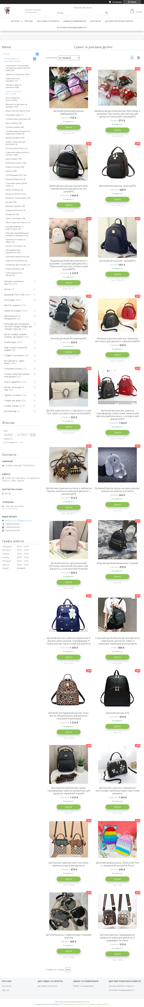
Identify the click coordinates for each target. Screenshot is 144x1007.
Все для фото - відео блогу (14, 362)
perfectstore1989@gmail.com (18, 520)
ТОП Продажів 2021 (14, 175)
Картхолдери (12, 159)
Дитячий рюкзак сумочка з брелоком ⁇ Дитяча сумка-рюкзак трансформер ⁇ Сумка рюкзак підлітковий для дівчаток (69, 641)
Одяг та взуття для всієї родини (15, 348)
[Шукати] (106, 13)
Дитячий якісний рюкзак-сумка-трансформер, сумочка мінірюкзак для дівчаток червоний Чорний (68, 790)
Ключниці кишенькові (15, 256)
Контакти (95, 21)
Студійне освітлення (14, 355)
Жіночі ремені (12, 123)
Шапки (9, 171)
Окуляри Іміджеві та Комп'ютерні (14, 227)
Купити (68, 127)
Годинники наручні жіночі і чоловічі (18, 153)
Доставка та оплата (48, 21)
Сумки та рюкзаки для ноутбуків (15, 142)
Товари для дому (12, 400)
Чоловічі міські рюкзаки (16, 119)
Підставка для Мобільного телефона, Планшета (17, 234)
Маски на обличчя (14, 194)
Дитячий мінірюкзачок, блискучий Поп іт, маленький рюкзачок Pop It (117, 864)
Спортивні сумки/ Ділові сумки (16, 184)
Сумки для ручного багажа (14, 274)
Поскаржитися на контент (74, 1004)
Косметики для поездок (16, 264)
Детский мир (10, 411)
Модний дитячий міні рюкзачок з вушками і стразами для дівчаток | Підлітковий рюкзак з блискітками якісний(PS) (68, 265)
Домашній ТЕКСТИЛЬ (14, 294)
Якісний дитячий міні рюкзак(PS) (69, 338)
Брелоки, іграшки (13, 206)
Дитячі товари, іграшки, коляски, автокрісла (15, 335)
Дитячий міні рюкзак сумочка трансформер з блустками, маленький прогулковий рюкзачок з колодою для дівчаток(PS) (117, 414)
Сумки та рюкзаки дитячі (14, 92)
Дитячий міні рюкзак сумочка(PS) (117, 185)
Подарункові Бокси (14, 210)
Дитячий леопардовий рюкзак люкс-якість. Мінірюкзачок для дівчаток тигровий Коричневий (68, 716)
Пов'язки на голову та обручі (15, 240)
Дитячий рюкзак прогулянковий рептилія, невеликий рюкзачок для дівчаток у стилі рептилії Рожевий (68, 566)
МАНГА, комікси (11, 305)
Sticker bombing (12, 190)
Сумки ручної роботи (15, 260)
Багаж (7, 289)
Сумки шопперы (13, 268)
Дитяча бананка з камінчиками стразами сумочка (68, 936)
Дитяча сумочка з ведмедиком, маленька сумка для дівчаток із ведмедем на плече (117, 937)
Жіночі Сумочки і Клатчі (16, 222)
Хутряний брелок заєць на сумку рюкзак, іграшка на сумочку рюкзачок (117, 489)
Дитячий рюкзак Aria (117, 713)
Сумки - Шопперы (13, 218)
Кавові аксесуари (12, 310)
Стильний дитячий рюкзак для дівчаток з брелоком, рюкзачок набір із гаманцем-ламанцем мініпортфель (117, 641)
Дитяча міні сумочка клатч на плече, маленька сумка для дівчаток (69, 864)
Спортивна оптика (13, 368)
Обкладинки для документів (13, 251)
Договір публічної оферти (119, 21)
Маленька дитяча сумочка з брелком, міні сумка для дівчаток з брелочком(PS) (117, 340)
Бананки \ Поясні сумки (16, 198)
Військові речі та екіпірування (12, 317)
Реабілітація (10, 342)
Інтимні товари (11, 405)
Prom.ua (86, 1002)
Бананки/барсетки (14, 179)
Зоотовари (9, 300)
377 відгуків (117, 2)
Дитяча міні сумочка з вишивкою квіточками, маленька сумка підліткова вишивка (117, 790)
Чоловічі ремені (13, 127)
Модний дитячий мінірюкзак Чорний (117, 563)
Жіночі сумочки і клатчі (13, 99)
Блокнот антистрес (14, 246)
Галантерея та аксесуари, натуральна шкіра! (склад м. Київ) (18, 68)
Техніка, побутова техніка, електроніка (17, 375)
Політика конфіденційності (72, 27)
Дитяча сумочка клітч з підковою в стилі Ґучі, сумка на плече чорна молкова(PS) (68, 412)
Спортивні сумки (13, 115)
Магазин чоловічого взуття (14, 282)
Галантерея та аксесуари (11, 60)
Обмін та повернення (74, 21)
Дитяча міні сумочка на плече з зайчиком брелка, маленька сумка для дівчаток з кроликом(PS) (69, 491)
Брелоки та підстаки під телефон (16, 105)
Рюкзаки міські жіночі (15, 148)
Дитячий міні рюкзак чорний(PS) (117, 260)
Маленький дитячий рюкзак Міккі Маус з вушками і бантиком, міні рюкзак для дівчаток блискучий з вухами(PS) (117, 114)
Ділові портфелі (13, 137)
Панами (9, 202)
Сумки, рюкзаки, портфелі (13, 79)
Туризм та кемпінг (13, 395)
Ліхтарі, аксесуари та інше (14, 388)
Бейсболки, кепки (13, 163)
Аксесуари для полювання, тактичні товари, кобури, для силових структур (18, 326)
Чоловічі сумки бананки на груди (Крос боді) (18, 132)
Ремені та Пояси (13, 167)
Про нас (29, 21)
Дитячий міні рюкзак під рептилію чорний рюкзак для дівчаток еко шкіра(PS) (69, 188)
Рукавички (10, 214)
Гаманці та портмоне (15, 74)
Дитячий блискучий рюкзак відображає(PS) (68, 112)
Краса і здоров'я (12, 382)
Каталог (15, 21)
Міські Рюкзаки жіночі (15, 111)
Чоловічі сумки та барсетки (13, 86)
